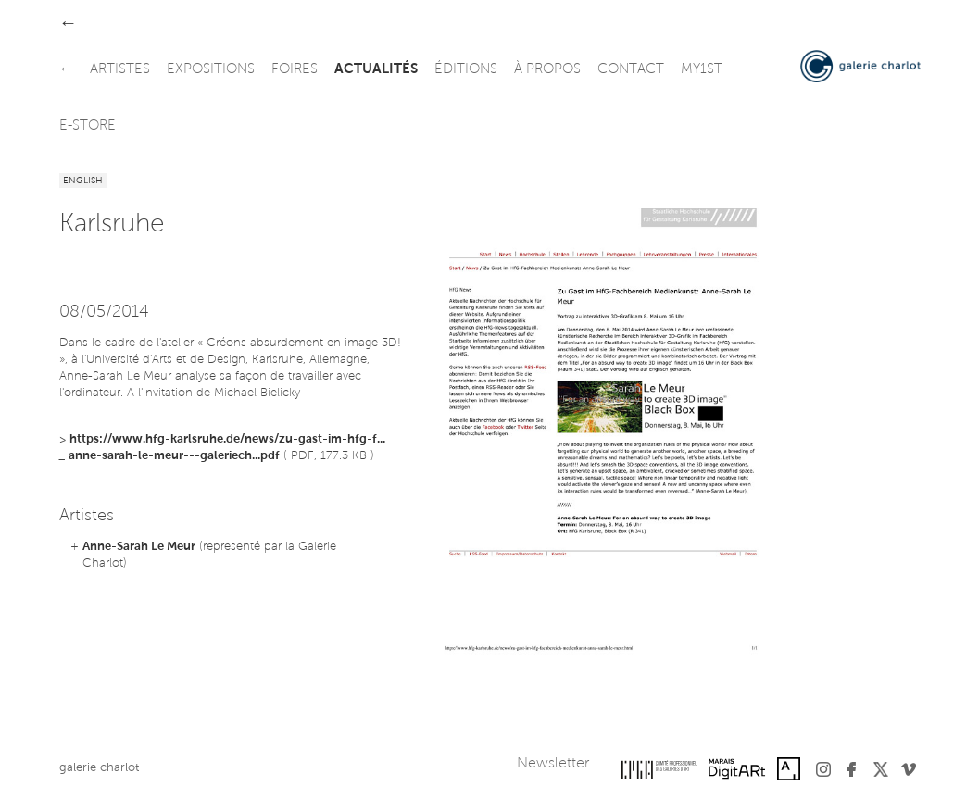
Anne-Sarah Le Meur (138, 547)
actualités (376, 70)
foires (294, 70)
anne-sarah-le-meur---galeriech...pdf (174, 456)
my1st (701, 70)
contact (630, 70)
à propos (547, 70)
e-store (87, 126)
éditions (465, 70)
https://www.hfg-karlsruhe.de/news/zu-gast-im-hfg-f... (227, 439)
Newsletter (553, 763)
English (83, 181)
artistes (120, 70)
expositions (211, 70)
